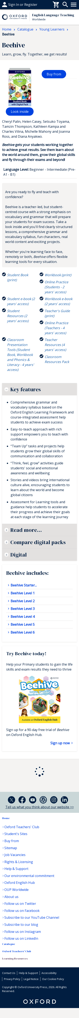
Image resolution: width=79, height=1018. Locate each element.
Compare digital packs (38, 542)
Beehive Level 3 (22, 608)
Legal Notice (31, 979)
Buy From (9, 4)
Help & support (14, 4)
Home (6, 818)
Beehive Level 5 (22, 624)
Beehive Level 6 (22, 632)
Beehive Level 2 (22, 601)
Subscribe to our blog (21, 924)
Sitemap (10, 848)
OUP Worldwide (16, 889)
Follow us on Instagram (22, 931)
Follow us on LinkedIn (21, 938)
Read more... (26, 530)
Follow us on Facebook (22, 910)
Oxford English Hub (19, 882)
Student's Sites (15, 834)
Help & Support (16, 868)
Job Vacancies (15, 854)
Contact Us (8, 973)
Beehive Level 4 (22, 616)
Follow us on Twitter (20, 903)
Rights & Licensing (18, 862)
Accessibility (48, 973)
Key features (25, 389)
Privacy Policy (12, 979)
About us (11, 896)
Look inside (20, 111)
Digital (18, 554)
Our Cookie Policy (53, 979)
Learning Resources (15, 958)
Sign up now (60, 743)
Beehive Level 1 (22, 593)
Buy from (54, 74)
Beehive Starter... (23, 585)
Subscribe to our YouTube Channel (31, 917)
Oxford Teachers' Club (21, 827)
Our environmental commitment (29, 875)
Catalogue (8, 944)
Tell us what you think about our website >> (39, 807)
